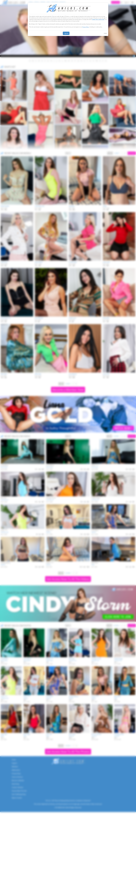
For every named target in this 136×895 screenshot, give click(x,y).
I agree (66, 33)
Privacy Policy (85, 27)
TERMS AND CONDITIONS (98, 19)
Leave (105, 33)
